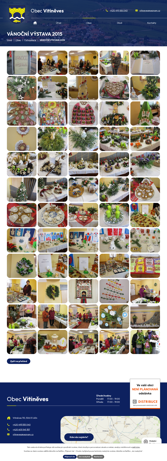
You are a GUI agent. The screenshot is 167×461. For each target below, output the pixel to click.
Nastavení (98, 457)
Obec (89, 23)
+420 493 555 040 (119, 10)
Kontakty (151, 23)
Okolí (119, 23)
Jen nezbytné (84, 457)
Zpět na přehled (18, 361)
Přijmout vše (70, 457)
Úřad (58, 23)
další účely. (136, 447)
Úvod (35, 22)
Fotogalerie (30, 40)
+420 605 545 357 (21, 429)
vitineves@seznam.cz (149, 10)
